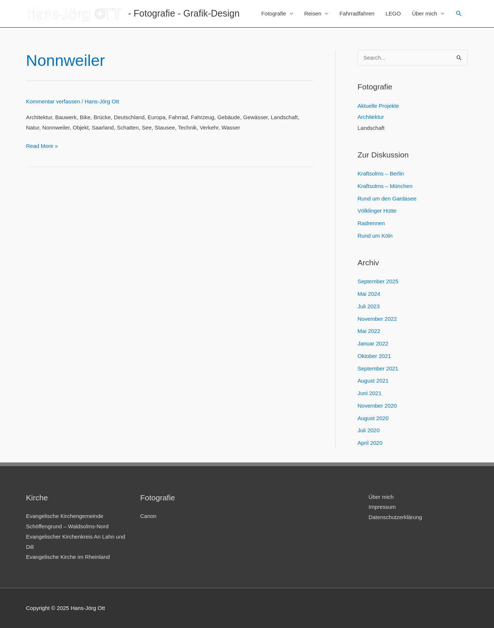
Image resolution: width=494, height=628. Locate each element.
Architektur (371, 117)
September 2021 (378, 368)
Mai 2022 (369, 331)
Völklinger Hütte (377, 210)
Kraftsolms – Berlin (381, 173)
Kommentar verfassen (53, 101)
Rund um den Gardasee (387, 198)
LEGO (393, 13)
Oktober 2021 (374, 356)
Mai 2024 (369, 294)
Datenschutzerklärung (396, 517)
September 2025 (378, 281)
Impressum (382, 507)
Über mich (424, 13)
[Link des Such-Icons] (459, 13)
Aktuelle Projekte (378, 106)
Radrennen (371, 223)
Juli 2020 (369, 430)
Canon (148, 516)
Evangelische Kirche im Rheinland (68, 557)
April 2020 (370, 443)
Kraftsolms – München (385, 186)
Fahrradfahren (356, 13)
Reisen (313, 13)
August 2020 (373, 418)
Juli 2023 (369, 306)
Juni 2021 (370, 393)
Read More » (42, 146)
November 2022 (377, 319)
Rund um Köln (375, 236)
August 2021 (373, 380)
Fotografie (273, 13)
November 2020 (377, 405)
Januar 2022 (373, 343)
